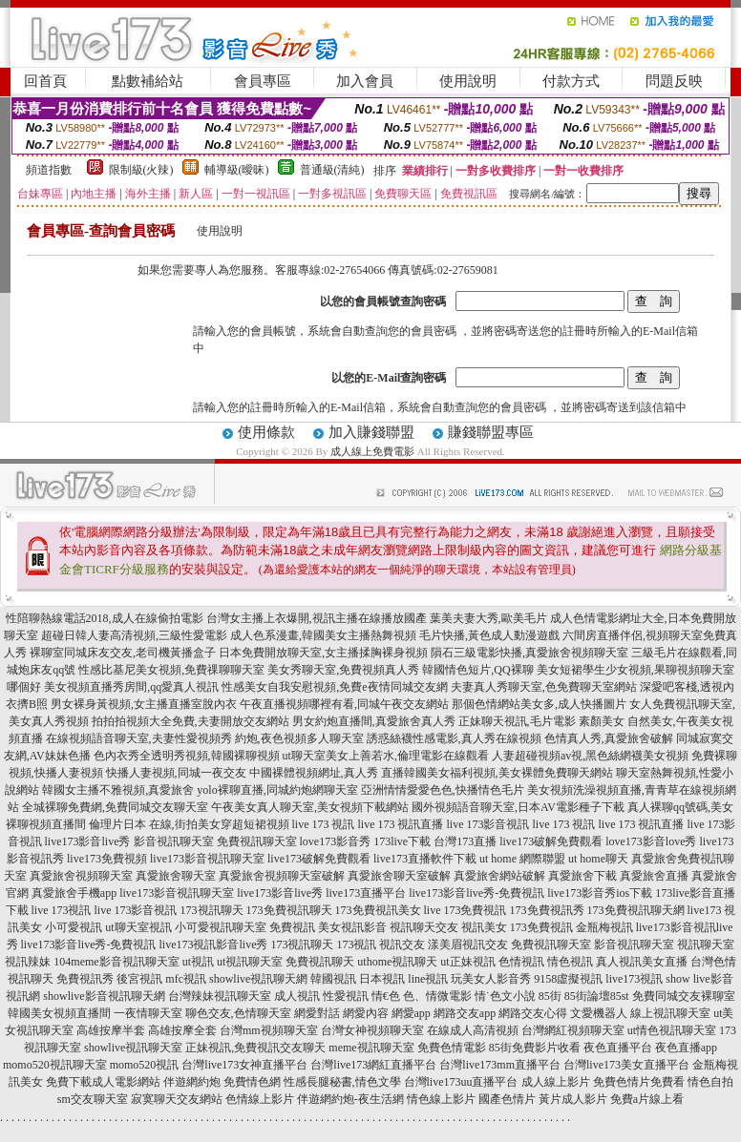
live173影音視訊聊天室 (207, 858)
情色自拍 (710, 1082)
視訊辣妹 (28, 961)
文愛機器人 (598, 1013)
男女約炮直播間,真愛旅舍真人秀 (373, 721)
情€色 (385, 996)
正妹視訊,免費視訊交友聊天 (255, 1047)
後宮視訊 (139, 979)
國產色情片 (507, 1099)
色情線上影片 (259, 1099)
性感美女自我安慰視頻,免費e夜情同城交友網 (334, 687)
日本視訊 (382, 979)
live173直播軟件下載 (424, 858)
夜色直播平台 (617, 1047)
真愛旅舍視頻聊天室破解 (282, 875)
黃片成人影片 (573, 1099)
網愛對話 (317, 1013)
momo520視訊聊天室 (55, 1064)
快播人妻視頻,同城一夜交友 (176, 772)
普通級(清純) (332, 169)
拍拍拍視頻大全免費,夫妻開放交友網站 (190, 721)
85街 (550, 996)
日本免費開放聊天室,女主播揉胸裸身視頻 (323, 652)
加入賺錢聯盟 (371, 432)
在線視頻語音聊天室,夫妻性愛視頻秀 (139, 738)
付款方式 (571, 81)
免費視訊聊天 (320, 961)
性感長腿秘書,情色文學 (342, 1082)
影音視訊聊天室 (634, 944)
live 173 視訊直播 (401, 824)
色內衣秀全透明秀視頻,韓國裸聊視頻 (187, 755)
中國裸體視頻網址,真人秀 (313, 772)
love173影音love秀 (650, 841)
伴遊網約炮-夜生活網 (350, 1099)
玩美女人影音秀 (491, 979)
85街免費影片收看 (535, 1047)
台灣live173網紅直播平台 (373, 1064)
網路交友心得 (532, 1013)
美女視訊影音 (352, 927)
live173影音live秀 (88, 841)
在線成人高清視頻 (473, 1030)
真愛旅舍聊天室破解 (399, 875)
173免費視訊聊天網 (636, 910)
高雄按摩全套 (182, 1030)
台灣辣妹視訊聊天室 (219, 996)
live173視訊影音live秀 (213, 944)
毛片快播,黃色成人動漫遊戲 (489, 635)
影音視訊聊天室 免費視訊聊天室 (215, 841)
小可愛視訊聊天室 (220, 927)
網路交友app (465, 1013)
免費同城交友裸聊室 (683, 996)
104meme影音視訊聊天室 (116, 961)
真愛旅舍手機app (74, 893)
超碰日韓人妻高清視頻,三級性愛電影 (134, 635)
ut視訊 (198, 961)
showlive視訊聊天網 (258, 979)
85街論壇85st (596, 996)
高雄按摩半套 (110, 1030)
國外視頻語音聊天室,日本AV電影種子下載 (518, 807)
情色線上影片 (441, 1099)
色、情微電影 (437, 996)
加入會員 (364, 81)
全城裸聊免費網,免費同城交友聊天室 (115, 807)
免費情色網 (252, 1082)
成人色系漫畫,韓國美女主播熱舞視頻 (323, 635)
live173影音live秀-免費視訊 (476, 893)
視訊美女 (484, 927)
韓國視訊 (333, 979)
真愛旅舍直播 (654, 875)
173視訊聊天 (211, 910)
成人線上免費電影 (372, 451)
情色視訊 (570, 961)
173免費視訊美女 (378, 910)
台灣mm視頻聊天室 (269, 1030)
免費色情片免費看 (639, 1082)
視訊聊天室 (705, 944)
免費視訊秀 (85, 979)
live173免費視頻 (107, 858)
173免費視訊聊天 (289, 910)
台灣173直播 (465, 841)
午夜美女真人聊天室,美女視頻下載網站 (310, 807)
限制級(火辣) (141, 169)
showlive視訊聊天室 (133, 1047)
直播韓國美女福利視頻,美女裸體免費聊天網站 (497, 772)
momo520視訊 (145, 1064)
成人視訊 (297, 996)
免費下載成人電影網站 (103, 1082)
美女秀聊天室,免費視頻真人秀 (343, 669)
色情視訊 (521, 961)
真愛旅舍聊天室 (176, 875)
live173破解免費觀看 (551, 841)
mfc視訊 (185, 979)
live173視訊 (634, 979)
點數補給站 (147, 81)
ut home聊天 (598, 858)
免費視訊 (292, 927)
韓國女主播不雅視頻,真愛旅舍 (118, 790)
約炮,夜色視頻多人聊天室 (299, 738)
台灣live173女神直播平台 (244, 1064)
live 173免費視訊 (465, 910)
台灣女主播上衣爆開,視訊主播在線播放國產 (316, 618)
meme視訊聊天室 (370, 1047)
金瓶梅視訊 (604, 927)
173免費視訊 (541, 927)
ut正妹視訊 (467, 961)
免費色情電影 (451, 1047)
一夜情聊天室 (148, 1013)
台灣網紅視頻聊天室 (573, 1030)
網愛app (411, 1013)
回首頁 (45, 81)
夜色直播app (686, 1047)
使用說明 (468, 81)
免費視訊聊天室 (551, 944)
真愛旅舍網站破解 (499, 875)
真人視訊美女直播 (642, 961)
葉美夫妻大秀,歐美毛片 (488, 618)
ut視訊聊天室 (250, 961)
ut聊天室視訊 (138, 927)
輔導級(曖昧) (236, 169)
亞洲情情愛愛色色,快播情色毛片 (442, 790)
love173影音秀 (335, 841)
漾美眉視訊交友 (468, 944)
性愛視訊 (346, 996)
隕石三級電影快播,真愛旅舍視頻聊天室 (529, 652)
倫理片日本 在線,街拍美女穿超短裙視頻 (189, 824)
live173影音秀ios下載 (599, 893)
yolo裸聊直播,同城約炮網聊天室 (277, 790)
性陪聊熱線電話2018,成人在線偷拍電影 (104, 618)
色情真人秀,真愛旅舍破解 (608, 738)
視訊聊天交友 (424, 927)
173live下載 (402, 841)
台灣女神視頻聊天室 (372, 1030)
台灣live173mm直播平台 (500, 1064)
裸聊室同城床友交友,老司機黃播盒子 (123, 652)
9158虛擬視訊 (568, 979)
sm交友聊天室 (92, 1099)
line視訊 (428, 979)
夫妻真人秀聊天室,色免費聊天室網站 (544, 687)
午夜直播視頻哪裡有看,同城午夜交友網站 (344, 704)
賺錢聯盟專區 (491, 432)
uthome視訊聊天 (397, 961)
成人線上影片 (555, 1082)
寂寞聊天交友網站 (176, 1099)
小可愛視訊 (73, 927)
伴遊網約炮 (192, 1082)
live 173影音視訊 (488, 824)
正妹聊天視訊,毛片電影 (517, 721)
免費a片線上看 (647, 1099)
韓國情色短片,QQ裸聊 (477, 669)
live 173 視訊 (323, 824)
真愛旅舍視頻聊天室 (81, 875)
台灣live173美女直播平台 (626, 1064)
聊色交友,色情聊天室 (238, 1013)
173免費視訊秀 (547, 910)
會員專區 (262, 81)
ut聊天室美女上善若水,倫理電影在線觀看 (386, 755)
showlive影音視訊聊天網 (103, 996)
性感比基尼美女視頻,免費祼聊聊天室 (171, 669)
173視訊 (356, 944)
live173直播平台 (366, 893)
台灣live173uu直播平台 (461, 1082)
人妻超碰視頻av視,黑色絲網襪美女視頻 (590, 755)
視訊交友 (402, 944)
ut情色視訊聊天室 (671, 1030)
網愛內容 (366, 1013)
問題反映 (674, 81)
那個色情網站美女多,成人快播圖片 (539, 704)
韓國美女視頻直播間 (59, 1013)
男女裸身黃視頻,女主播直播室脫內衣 (144, 704)
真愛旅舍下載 (582, 875)
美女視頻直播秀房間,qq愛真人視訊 (131, 687)
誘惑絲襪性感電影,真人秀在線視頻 (454, 738)
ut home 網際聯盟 (522, 858)
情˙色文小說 (505, 996)
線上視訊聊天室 (670, 1013)
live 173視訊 (62, 910)
